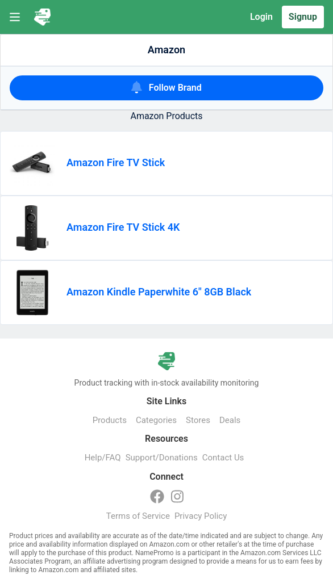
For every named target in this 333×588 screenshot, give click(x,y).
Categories (156, 420)
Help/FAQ (103, 457)
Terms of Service (138, 516)
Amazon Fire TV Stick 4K (123, 227)
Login (261, 16)
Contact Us (223, 457)
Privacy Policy (200, 516)
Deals (229, 420)
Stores (198, 420)
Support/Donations (162, 457)
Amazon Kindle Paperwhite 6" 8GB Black (158, 292)
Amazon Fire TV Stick (115, 162)
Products (110, 420)
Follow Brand (166, 87)
